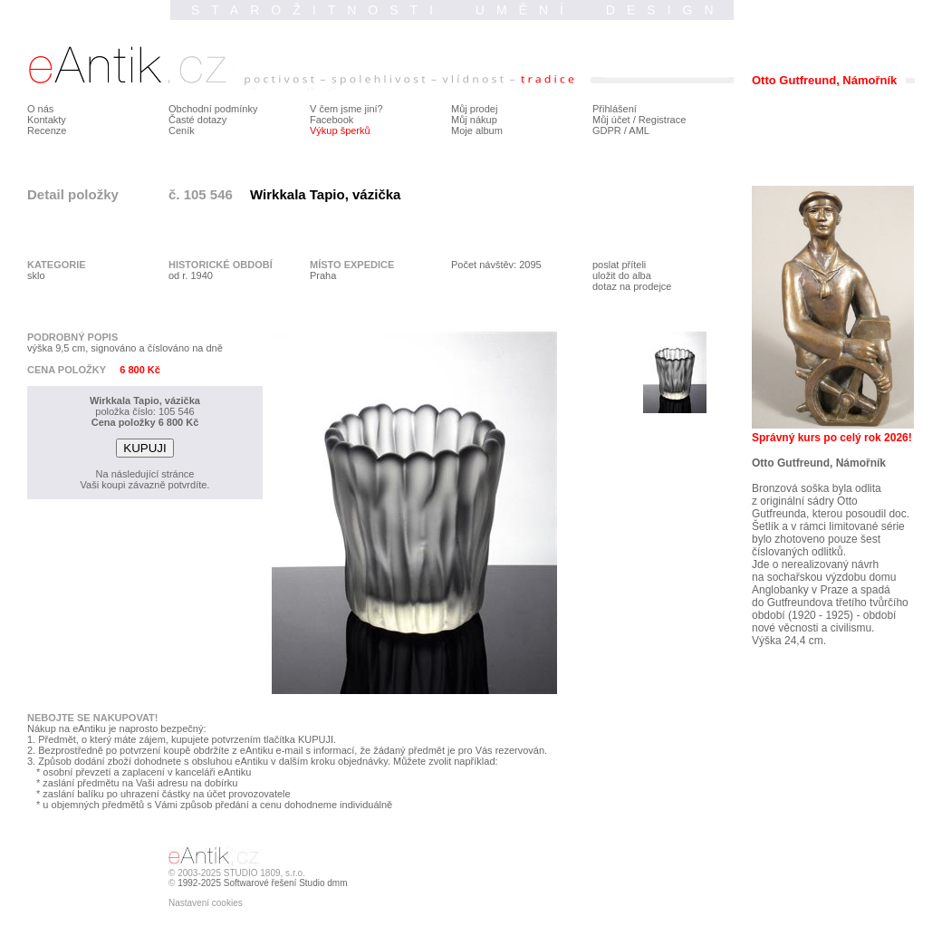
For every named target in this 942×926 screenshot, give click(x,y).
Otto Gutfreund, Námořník (819, 463)
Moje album (477, 130)
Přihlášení (614, 108)
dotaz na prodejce (631, 286)
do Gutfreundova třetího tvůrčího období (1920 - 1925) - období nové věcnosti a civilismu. (830, 615)
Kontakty (46, 119)
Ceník (181, 130)
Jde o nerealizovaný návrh (815, 564)
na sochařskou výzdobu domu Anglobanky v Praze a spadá (824, 583)
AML (639, 130)
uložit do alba (621, 275)
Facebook (331, 119)
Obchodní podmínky (212, 108)
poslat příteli (619, 264)
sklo (36, 275)
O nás (40, 108)
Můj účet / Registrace (639, 119)
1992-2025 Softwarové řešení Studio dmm (262, 883)
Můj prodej (474, 108)
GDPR (606, 130)
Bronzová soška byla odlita (816, 488)
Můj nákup (474, 119)
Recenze (46, 130)
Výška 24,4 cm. (789, 640)
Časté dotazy (197, 119)
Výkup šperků (340, 130)
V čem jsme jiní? (346, 108)
